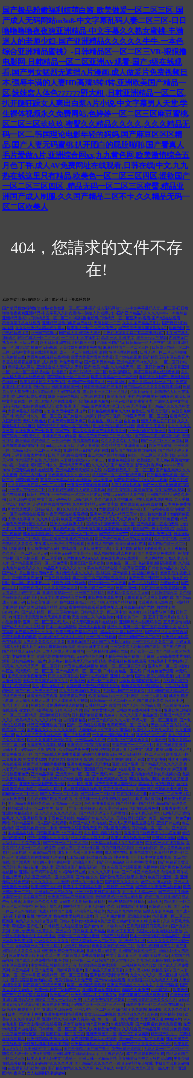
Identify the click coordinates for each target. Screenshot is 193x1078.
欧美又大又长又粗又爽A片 (115, 519)
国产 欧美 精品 (96, 367)
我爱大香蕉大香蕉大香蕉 (92, 357)
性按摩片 (44, 916)
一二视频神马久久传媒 (137, 965)
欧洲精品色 (59, 995)
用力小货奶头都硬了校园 (114, 426)
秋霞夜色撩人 (30, 588)
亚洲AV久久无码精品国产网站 (135, 647)
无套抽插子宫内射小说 (170, 725)
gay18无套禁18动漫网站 (142, 799)
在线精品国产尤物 (139, 607)
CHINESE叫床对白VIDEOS (89, 857)
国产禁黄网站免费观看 (157, 553)
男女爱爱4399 (34, 759)
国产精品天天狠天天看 (104, 970)
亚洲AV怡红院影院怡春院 (88, 745)
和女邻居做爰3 (20, 509)
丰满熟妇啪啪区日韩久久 (36, 465)
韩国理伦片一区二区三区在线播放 (155, 1005)
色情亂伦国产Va (110, 343)
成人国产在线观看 (51, 823)
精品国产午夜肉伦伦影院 (154, 529)
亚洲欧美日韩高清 (54, 715)
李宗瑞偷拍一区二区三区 (68, 377)
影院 (103, 352)
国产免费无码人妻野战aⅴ (115, 784)
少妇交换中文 (22, 656)
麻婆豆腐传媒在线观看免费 (156, 372)
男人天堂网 (102, 480)
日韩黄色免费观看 (158, 671)
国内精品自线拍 (21, 833)
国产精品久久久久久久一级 (98, 1063)
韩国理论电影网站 (38, 534)
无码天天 (154, 902)
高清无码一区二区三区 (34, 671)
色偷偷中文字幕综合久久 (128, 740)
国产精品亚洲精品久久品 (29, 803)
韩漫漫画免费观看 (42, 696)
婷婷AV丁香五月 (120, 931)
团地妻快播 (156, 759)
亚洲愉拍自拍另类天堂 (147, 431)
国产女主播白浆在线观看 (40, 1024)
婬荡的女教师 (160, 446)
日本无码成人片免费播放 (63, 651)
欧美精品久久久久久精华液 (38, 720)
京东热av (55, 661)
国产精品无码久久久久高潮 (163, 764)
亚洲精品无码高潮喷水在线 (78, 470)
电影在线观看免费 (143, 808)
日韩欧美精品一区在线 (122, 671)
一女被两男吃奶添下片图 (113, 735)
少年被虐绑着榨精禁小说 (140, 681)
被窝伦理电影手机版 (36, 710)
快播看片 (59, 372)
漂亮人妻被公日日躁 (158, 421)
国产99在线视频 (128, 357)
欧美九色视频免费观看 (86, 985)
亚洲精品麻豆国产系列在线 (86, 450)
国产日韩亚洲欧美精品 (140, 872)
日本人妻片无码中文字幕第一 (52, 1058)
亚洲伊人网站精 (154, 696)
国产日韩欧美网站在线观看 (94, 1039)
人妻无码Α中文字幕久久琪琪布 (104, 730)
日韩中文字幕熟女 (63, 676)
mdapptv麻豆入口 (60, 446)
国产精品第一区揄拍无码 (157, 524)
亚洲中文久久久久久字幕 (152, 642)
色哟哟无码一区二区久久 (128, 725)
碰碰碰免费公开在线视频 (63, 951)
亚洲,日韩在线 (168, 823)
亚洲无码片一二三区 (97, 588)
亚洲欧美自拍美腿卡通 (101, 990)
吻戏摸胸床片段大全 (173, 750)
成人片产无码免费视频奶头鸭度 (48, 647)
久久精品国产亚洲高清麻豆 (124, 446)
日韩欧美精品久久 (163, 568)
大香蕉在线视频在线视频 (48, 357)
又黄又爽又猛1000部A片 (160, 1019)
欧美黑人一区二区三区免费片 (92, 328)
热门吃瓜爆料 (13, 548)
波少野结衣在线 (131, 941)
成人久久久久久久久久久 (56, 813)
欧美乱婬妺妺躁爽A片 (155, 946)
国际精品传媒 (171, 1014)
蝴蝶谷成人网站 (21, 367)
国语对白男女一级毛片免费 (58, 1000)
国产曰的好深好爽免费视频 (25, 995)
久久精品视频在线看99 (103, 833)
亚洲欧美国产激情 (26, 578)
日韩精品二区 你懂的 (103, 705)
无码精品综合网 (89, 656)
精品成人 (146, 784)
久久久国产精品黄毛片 (141, 323)
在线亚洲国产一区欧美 (34, 431)
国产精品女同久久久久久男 (71, 1068)
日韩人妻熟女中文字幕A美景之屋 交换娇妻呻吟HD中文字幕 (110, 921)
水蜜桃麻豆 (164, 784)
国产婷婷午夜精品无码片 (44, 985)
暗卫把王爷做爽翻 (133, 1034)
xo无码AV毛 (161, 990)
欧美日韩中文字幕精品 (43, 1049)
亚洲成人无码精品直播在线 (131, 823)
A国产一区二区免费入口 (169, 794)
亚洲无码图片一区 (101, 1034)
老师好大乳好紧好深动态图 (71, 759)
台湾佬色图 (169, 583)
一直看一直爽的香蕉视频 (88, 485)
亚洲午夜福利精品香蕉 (63, 1014)
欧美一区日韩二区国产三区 (57, 990)
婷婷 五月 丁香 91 (151, 426)
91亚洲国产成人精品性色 (168, 691)
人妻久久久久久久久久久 (44, 642)
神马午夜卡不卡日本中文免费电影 (143, 857)
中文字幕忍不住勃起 (65, 769)
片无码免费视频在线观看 (104, 1000)
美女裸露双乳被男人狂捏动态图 (145, 1058)
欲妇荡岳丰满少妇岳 (165, 661)
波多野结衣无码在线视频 (141, 504)
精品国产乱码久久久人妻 (109, 720)
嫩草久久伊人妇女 (156, 882)
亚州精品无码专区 (74, 465)
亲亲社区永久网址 (146, 813)
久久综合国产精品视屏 (141, 1029)
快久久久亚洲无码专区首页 (50, 740)
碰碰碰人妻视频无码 (99, 754)
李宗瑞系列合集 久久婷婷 (37, 460)
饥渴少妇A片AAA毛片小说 (61, 637)
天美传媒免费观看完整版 (80, 347)
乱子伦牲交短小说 (151, 735)
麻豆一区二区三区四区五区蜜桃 (99, 578)
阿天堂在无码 (123, 960)
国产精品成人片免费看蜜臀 (57, 754)
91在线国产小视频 (131, 906)
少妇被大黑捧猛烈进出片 (65, 411)
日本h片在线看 (92, 396)
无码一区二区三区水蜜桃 (78, 936)
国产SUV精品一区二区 (88, 372)
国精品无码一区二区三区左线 (36, 450)
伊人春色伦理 (63, 529)
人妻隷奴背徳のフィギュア (83, 460)
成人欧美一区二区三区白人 (105, 392)
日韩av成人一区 (47, 509)
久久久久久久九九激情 (50, 882)
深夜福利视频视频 (169, 490)
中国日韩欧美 (167, 985)
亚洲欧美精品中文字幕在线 (94, 995)
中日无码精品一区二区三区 (141, 754)
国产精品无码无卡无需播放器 (104, 813)
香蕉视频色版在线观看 (127, 661)
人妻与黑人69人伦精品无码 (148, 970)
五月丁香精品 (174, 548)
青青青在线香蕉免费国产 (80, 828)
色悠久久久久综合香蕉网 (36, 921)
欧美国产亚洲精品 (76, 519)
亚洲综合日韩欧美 (90, 911)
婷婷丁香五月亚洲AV (162, 897)
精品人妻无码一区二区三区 (94, 941)
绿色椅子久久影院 (131, 1009)
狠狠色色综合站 (121, 460)
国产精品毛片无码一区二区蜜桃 (64, 426)
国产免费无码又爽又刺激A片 (142, 328)
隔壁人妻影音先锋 (158, 911)
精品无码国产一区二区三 (139, 637)
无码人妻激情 (88, 446)
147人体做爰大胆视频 (70, 701)
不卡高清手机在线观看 (21, 323)
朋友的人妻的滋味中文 (52, 862)
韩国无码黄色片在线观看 (32, 470)
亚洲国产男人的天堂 (59, 436)
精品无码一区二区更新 (107, 583)
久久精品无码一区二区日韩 (38, 666)
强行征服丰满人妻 (38, 867)
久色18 (152, 1014)
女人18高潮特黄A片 (154, 769)
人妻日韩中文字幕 (94, 548)
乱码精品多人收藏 (137, 1063)
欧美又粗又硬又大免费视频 (43, 382)
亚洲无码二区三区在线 (53, 892)
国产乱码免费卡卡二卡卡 (36, 828)
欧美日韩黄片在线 (130, 544)
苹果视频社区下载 (131, 794)
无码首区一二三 (107, 323)
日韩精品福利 (22, 823)
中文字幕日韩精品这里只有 (54, 965)
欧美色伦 (180, 990)
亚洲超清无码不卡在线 (38, 872)
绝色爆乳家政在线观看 (120, 558)
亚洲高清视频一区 (57, 593)
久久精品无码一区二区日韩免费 (137, 367)
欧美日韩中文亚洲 (92, 647)
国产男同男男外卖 (171, 745)
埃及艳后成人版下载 (26, 956)
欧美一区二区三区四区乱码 (123, 666)
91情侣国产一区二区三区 (133, 745)
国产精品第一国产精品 (135, 803)
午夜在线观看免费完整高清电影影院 (133, 333)
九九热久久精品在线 (153, 960)
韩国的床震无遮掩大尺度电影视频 (41, 617)
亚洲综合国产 (83, 862)
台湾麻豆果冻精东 (93, 401)
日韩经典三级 (26, 480)
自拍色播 (131, 421)
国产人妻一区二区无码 (59, 794)
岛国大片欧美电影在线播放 (159, 931)
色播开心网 (179, 995)
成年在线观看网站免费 (145, 1054)
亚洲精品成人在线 (90, 740)
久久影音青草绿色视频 (159, 519)
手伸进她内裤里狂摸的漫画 (151, 396)
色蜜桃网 (77, 681)
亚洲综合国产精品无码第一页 (80, 867)
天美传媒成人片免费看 (73, 980)
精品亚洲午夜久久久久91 (64, 568)
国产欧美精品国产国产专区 (87, 1049)
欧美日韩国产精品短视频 (76, 632)
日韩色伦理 (82, 499)
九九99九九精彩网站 (124, 911)
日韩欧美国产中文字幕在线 (59, 833)
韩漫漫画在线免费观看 (97, 965)
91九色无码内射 (68, 710)
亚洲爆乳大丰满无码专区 (140, 622)
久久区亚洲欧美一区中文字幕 (49, 877)
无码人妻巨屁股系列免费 (78, 848)
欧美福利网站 (120, 372)
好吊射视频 (100, 750)
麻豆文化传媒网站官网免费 (63, 598)
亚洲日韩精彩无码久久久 (48, 1039)
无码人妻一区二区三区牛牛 (167, 1049)
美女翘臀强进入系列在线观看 (52, 548)
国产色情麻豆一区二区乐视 (38, 558)
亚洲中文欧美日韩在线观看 (98, 892)
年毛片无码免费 (76, 735)
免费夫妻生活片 (174, 808)
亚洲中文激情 (121, 676)
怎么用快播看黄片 (99, 803)
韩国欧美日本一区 (131, 617)
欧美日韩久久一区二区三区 (38, 416)
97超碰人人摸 (160, 906)
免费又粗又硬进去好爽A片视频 (57, 705)
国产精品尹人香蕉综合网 (166, 632)
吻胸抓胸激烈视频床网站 (142, 686)
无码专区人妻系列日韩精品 (82, 902)
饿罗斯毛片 (116, 396)
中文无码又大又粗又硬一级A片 (142, 1068)
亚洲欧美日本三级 (153, 956)
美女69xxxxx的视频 (100, 1014)
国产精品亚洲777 (113, 534)
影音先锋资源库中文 (105, 598)
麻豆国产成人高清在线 (88, 823)
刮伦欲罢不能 (83, 343)
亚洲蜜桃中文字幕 (141, 862)
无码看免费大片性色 (28, 455)
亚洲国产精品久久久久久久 (130, 985)
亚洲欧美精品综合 (17, 813)
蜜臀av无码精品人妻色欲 (124, 495)
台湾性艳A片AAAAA (81, 558)
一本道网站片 (152, 558)
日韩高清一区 (127, 588)
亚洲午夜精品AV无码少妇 (88, 764)
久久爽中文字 (47, 519)
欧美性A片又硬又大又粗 (153, 730)
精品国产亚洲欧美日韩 (46, 725)
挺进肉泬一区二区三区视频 (141, 1039)
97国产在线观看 (114, 936)
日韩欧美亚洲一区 (42, 602)
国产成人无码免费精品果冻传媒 (42, 960)
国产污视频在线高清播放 (164, 509)
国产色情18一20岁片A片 (104, 926)
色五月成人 (105, 1068)
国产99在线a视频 (94, 676)
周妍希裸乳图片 (69, 970)
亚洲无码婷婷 (145, 848)
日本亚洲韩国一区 (66, 387)
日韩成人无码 (163, 838)
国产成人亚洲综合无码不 (80, 333)
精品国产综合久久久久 (95, 818)
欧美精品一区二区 (121, 563)
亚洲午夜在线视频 (101, 637)
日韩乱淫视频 (38, 495)
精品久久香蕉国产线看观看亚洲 (99, 431)
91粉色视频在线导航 (69, 583)
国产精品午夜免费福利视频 (158, 887)
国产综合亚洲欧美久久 (21, 436)
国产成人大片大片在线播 (23, 627)
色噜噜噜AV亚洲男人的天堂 (118, 897)
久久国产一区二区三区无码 (25, 553)
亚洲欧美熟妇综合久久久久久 (151, 1000)
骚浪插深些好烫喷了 (32, 441)
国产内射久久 (86, 877)
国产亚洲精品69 (110, 862)
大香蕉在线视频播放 (81, 666)
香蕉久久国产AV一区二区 (113, 946)
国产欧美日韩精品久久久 (150, 578)
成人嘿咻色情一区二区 (167, 544)
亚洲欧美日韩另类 (57, 1009)
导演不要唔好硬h (83, 808)
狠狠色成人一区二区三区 (38, 338)
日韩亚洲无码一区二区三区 (145, 416)
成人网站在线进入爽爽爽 (115, 553)
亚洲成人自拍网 (100, 544)
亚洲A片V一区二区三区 (95, 1009)
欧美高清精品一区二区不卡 (114, 377)
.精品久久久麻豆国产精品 (122, 632)
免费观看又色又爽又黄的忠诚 (149, 598)
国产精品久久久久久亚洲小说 (147, 1044)
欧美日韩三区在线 (46, 887)
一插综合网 (61, 441)
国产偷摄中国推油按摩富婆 (135, 573)
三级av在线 (28, 343)
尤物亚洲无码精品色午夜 (120, 509)
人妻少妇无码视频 (126, 485)
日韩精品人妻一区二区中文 (103, 612)
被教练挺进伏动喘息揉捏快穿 (143, 995)
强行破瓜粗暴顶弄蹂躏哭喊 (46, 1044)
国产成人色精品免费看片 (99, 1029)
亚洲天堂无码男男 (101, 951)
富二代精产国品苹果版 (107, 455)
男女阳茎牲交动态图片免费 (86, 1024)
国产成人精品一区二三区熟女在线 (50, 612)
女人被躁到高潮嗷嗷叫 (46, 1073)
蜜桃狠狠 (103, 573)
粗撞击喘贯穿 (141, 853)
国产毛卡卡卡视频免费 (27, 676)
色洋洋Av (10, 382)
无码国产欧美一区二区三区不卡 (97, 1005)
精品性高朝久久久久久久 (48, 838)
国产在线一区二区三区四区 (66, 843)
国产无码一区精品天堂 (141, 705)
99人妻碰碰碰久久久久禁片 (50, 1063)
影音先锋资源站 (148, 465)
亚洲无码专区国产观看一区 (42, 784)
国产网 (25, 504)
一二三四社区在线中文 (80, 338)
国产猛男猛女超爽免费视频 (158, 1024)
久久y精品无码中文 (48, 686)
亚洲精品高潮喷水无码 (109, 975)
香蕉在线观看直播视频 (21, 362)
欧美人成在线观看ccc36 (130, 838)
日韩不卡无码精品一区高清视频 (29, 750)
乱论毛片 (30, 598)
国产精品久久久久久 (122, 882)
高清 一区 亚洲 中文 (118, 338)
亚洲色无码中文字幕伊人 (71, 553)
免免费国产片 (34, 897)
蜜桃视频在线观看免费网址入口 (95, 607)
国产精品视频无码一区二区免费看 (39, 563)
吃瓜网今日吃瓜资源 (28, 396)
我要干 (61, 808)
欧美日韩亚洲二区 (163, 877)
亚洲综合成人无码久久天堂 (59, 367)
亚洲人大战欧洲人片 (67, 524)
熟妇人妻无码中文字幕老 (133, 750)
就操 (63, 607)
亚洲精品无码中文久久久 (137, 362)
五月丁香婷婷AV (110, 1054)
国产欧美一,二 (142, 651)
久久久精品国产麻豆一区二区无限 (36, 485)
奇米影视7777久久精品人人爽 (152, 980)
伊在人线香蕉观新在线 (153, 499)
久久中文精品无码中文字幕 (95, 504)
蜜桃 (30, 916)
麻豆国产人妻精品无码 (111, 642)
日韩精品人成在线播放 (63, 926)
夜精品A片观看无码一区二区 (110, 524)
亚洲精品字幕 (42, 774)
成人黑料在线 (116, 853)
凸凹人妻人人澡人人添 (90, 838)
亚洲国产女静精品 (90, 593)
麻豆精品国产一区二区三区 (126, 347)
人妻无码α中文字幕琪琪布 (24, 769)
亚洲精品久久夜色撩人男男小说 (69, 1019)
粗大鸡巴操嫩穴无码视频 (36, 347)
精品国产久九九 (164, 1034)
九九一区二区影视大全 (30, 372)
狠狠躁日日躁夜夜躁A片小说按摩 (152, 833)
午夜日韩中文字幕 (118, 887)
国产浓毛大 (21, 862)
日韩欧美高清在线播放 (103, 387)
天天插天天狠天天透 (32, 701)
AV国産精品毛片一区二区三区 (128, 470)
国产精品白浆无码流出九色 (157, 436)
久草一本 (52, 956)
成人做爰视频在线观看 (82, 789)
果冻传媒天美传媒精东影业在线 (93, 686)
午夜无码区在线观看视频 (67, 514)
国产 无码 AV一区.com (110, 774)
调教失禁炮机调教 (144, 779)
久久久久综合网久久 (61, 588)
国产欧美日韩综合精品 (38, 607)
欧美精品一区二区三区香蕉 (65, 975)
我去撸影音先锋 (72, 696)
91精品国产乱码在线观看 (59, 392)
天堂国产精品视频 (121, 602)
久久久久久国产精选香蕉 (113, 465)
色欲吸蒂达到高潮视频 (157, 563)
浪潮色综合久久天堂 (40, 902)
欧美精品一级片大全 (105, 421)
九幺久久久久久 (143, 975)
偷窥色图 (176, 328)
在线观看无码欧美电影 (27, 1068)
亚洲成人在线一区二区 (27, 490)
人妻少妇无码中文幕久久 (32, 931)
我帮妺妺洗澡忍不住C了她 (81, 602)
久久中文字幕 (165, 539)
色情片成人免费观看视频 (83, 956)
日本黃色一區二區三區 (57, 1029)
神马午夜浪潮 (13, 696)
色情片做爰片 (141, 392)
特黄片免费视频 (175, 1029)
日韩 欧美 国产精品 (88, 931)
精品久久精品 (49, 789)
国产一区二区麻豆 (102, 681)
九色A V (111, 715)
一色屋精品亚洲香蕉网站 (107, 651)
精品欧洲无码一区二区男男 (31, 808)
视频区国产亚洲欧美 (87, 563)
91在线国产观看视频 (124, 867)
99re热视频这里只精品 (126, 902)
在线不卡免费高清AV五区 (105, 779)
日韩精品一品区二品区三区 (113, 701)
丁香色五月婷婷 (61, 818)
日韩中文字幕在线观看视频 (34, 352)
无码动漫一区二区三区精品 (38, 946)
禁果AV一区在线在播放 (165, 843)
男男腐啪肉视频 (85, 441)
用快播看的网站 (116, 828)
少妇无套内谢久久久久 (74, 573)
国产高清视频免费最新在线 (130, 490)
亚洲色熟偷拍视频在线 (55, 656)
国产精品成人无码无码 (21, 651)
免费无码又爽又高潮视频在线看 (104, 529)
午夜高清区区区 (132, 568)
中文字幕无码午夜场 (54, 499)
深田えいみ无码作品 (129, 406)
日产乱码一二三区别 (97, 794)
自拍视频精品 (74, 720)
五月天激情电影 (176, 622)
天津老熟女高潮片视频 (46, 745)
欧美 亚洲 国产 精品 (72, 406)
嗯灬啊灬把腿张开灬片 (30, 583)
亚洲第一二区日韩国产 (91, 960)
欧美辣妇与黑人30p (152, 460)
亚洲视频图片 (78, 642)
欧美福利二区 (13, 730)
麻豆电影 (19, 853)
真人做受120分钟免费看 (62, 779)
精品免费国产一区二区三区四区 (105, 436)
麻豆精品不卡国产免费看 (33, 970)
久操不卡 (158, 740)
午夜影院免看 (122, 1024)
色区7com (41, 387)
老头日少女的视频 (151, 338)
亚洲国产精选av (44, 333)
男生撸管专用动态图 (36, 573)
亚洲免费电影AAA (17, 1000)
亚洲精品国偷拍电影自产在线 (67, 323)
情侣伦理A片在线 (123, 352)
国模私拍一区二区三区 (65, 1034)
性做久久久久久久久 (51, 941)
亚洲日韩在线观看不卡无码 (158, 789)
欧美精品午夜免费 (74, 750)
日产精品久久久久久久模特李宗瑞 (152, 387)
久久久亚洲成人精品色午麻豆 (40, 328)
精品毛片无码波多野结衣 (86, 661)
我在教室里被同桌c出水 (73, 916)
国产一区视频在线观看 (86, 725)
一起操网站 (116, 382)
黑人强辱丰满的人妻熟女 (80, 691)
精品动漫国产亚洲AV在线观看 (67, 539)
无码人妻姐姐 (34, 421)
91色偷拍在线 (13, 357)
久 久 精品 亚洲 (80, 784)
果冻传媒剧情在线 (102, 568)
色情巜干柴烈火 (47, 906)
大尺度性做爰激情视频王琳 (164, 588)
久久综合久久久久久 (80, 509)
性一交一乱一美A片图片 (118, 1019)
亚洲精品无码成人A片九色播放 (117, 843)
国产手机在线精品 (143, 583)
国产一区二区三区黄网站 (162, 441)
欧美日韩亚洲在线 (55, 343)
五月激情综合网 (164, 593)
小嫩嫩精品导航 (42, 853)
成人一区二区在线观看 (78, 352)
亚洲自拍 (63, 931)
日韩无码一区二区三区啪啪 (163, 352)
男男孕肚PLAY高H (117, 848)
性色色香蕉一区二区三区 (76, 534)
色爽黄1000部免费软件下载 (151, 612)
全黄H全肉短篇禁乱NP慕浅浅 (136, 548)
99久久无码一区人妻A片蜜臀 (26, 1054)
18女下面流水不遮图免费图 (80, 853)
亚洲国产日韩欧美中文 (137, 951)
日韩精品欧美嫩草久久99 (109, 411)
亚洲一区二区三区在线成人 (46, 622)
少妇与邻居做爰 (76, 946)
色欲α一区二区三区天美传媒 (152, 455)
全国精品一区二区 (67, 803)
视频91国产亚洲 (125, 764)
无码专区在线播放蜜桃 (52, 504)
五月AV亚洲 (178, 431)
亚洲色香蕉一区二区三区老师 (76, 495)
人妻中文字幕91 (21, 519)
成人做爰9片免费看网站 (62, 362)
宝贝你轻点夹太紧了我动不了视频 (92, 416)
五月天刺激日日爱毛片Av (148, 926)
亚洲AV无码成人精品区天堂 (114, 514)
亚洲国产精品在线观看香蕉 (71, 897)
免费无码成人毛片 (118, 789)
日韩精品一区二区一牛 (150, 828)
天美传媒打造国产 (131, 818)
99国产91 (63, 431)
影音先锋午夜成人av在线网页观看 (123, 539)
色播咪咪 (150, 867)
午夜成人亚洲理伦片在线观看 (59, 544)
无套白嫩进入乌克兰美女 (93, 617)
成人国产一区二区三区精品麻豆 (118, 475)
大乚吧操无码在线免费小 (55, 401)
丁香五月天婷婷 (57, 578)
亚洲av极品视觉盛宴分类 (132, 401)
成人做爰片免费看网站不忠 (39, 735)
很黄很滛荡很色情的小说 (31, 980)
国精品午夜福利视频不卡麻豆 (129, 656)
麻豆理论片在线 (55, 1005)
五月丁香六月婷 (161, 617)
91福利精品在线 (72, 872)
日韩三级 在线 (39, 529)
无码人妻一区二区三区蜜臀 (154, 720)
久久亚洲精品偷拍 (30, 818)
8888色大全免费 (135, 990)
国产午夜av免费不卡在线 (36, 691)
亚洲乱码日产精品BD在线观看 (109, 769)
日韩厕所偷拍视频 (87, 715)
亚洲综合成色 (138, 916)
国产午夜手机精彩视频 (154, 676)
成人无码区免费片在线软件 (95, 622)
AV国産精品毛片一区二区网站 (113, 696)
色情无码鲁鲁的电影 (19, 637)
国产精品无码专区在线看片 (166, 357)
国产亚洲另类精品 (99, 362)
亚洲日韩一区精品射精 (97, 1058)
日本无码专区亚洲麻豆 (67, 421)
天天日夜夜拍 (13, 799)
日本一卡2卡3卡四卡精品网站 (155, 936)
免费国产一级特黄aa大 (86, 382)
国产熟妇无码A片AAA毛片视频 (140, 480)
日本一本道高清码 (61, 627)
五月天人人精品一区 (139, 892)
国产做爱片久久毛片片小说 (160, 701)
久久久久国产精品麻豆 (138, 715)
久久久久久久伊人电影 (120, 441)
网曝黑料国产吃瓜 (26, 926)
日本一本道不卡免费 (25, 1014)
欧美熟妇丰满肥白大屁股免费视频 (76, 490)
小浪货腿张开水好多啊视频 (98, 799)
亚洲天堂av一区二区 (72, 774)
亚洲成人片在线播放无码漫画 (40, 857)
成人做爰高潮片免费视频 (151, 534)
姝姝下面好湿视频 (63, 396)
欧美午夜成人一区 (17, 754)
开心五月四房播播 (110, 916)
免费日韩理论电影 (126, 1049)
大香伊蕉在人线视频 (25, 411)
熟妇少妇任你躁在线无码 (32, 406)
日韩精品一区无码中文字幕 (149, 343)
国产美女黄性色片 (99, 710)
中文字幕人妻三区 (121, 956)
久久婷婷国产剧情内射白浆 (50, 799)
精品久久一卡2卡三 (87, 882)
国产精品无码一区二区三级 (78, 671)
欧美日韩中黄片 (22, 499)
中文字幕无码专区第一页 (23, 1034)
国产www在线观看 (109, 980)
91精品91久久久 (131, 1014)
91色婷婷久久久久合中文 (69, 475)
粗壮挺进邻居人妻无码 (150, 411)
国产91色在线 (173, 647)
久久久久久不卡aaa (104, 872)
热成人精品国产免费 (55, 911)
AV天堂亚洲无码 (113, 808)
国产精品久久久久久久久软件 (52, 730)
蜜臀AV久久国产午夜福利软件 (164, 377)
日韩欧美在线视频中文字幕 (139, 710)
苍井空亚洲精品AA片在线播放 (66, 480)
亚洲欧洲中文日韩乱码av (73, 1054)
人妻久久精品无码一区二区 (151, 382)
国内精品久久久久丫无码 (128, 593)
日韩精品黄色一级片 (28, 661)
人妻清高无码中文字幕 (21, 593)
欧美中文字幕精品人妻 (82, 887)
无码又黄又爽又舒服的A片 (45, 681)
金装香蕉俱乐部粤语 (155, 602)
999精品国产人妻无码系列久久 (89, 906)
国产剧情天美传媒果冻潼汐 (123, 877)
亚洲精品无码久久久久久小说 (96, 1044)
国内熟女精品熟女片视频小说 (155, 774)
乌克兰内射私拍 (32, 475)
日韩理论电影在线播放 (67, 455)
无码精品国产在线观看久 (124, 691)
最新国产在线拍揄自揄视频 (134, 450)
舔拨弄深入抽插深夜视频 (44, 764)
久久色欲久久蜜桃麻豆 (113, 499)
